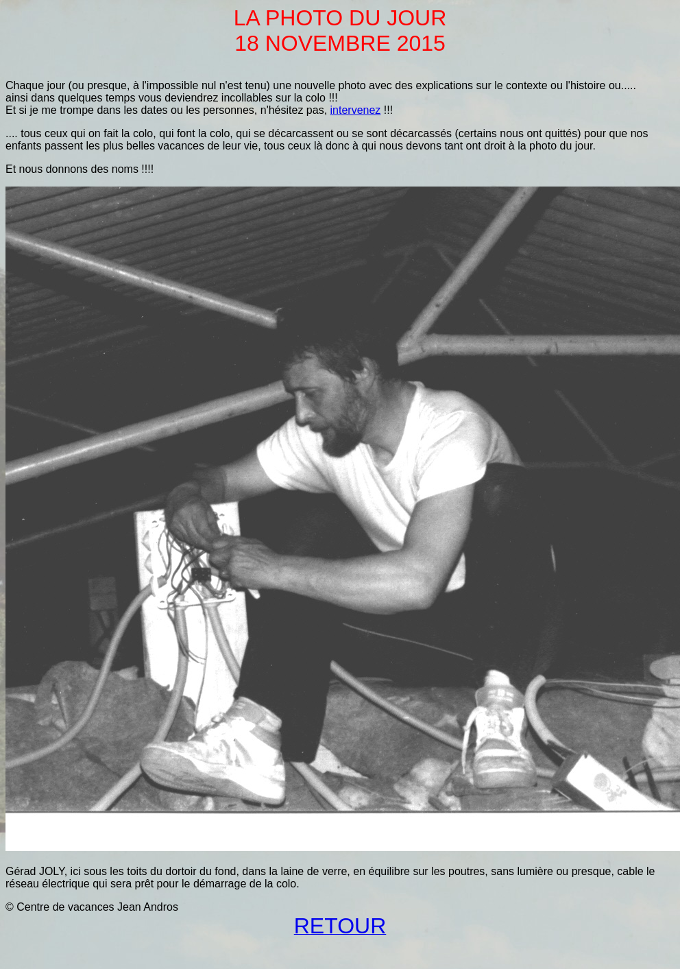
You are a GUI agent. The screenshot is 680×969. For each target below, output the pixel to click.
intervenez (355, 110)
